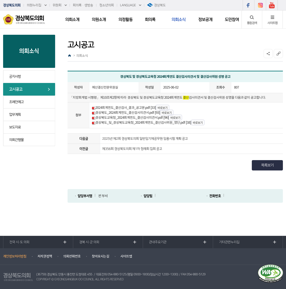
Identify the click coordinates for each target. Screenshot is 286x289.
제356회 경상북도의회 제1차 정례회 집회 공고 (132, 149)
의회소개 (72, 19)
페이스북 (248, 5)
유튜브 (272, 5)
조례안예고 (16, 102)
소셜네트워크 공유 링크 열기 (268, 53)
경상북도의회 (12, 5)
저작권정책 (45, 256)
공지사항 (15, 76)
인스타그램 (260, 5)
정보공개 (205, 19)
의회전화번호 (72, 256)
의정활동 (126, 19)
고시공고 (15, 89)
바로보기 (162, 108)
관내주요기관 (157, 242)
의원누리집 (34, 5)
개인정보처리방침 (14, 256)
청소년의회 (106, 5)
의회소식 (179, 19)
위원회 (57, 5)
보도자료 (15, 127)
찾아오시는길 (100, 256)
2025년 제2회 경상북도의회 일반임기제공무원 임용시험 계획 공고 (145, 138)
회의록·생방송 (83, 5)
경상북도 (160, 5)
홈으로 (69, 56)
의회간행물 (16, 140)
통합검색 (252, 23)
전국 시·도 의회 (19, 242)
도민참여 (232, 19)
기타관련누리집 (229, 242)
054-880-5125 (116, 274)
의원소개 (99, 19)
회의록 (150, 19)
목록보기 (267, 165)
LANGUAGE (128, 5)
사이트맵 (273, 23)
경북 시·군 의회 (89, 242)
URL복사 (278, 53)
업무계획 (15, 114)
